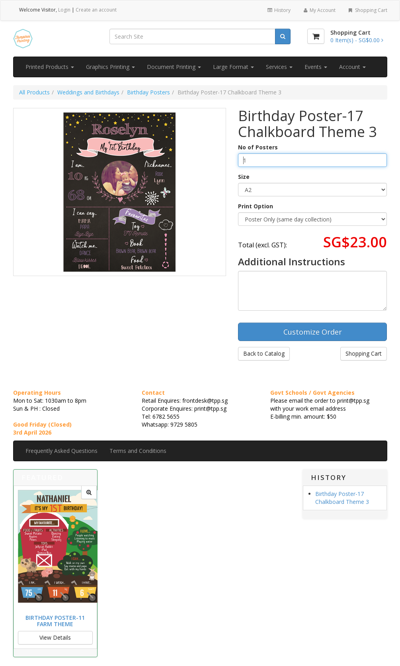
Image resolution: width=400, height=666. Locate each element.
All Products (34, 92)
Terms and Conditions (137, 450)
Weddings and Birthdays (88, 92)
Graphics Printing (110, 67)
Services (279, 67)
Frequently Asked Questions (61, 450)
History (278, 10)
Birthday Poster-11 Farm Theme (55, 620)
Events (315, 67)
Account (352, 67)
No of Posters (258, 147)
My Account (319, 10)
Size (244, 176)
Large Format (233, 67)
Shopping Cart (367, 10)
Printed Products (49, 67)
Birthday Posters (148, 92)
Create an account (96, 9)
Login (64, 9)
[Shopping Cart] (315, 36)
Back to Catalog (264, 353)
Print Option (255, 206)
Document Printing (174, 67)
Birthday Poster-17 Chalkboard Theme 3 (342, 497)
